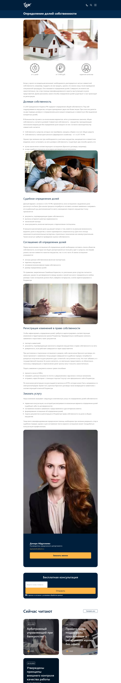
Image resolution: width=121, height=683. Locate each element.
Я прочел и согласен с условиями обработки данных (45, 595)
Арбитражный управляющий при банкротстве (40, 632)
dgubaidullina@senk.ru (37, 549)
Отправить (60, 590)
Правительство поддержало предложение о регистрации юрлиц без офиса (79, 636)
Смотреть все (90, 611)
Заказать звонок (60, 555)
